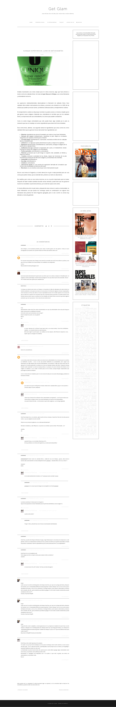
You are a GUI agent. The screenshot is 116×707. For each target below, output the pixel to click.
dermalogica (77, 340)
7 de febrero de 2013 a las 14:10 (35, 455)
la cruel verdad (87, 368)
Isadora (83, 363)
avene (81, 315)
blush (83, 324)
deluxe (83, 339)
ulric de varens (84, 427)
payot (81, 396)
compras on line (92, 335)
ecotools (90, 343)
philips (81, 400)
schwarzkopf (87, 412)
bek (92, 318)
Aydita (23, 346)
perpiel (83, 398)
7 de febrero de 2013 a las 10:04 (36, 285)
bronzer (80, 325)
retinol (91, 410)
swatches (83, 419)
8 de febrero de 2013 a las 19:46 (39, 482)
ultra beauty (90, 427)
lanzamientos (80, 372)
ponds (85, 404)
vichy (89, 430)
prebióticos (81, 405)
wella (85, 434)
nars (92, 388)
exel (83, 348)
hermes (95, 358)
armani (86, 314)
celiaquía (94, 328)
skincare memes (82, 416)
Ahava (91, 309)
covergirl (94, 336)
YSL (93, 434)
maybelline (84, 382)
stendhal (76, 419)
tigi (93, 422)
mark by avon (83, 379)
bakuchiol (94, 315)
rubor (89, 411)
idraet (82, 361)
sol (90, 417)
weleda (81, 434)
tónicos (94, 423)
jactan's (76, 365)
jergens (79, 365)
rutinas (94, 411)
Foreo (76, 352)
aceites (88, 308)
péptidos (94, 397)
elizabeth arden (78, 346)
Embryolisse (87, 346)
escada (80, 347)
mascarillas (87, 381)
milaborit (77, 386)
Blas (95, 322)
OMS (84, 394)
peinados (85, 397)
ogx (92, 392)
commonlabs (93, 333)
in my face (83, 362)
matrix (91, 381)
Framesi (83, 352)
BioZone (91, 322)
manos (91, 376)
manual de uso (78, 378)
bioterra (83, 322)
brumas (84, 325)
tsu (80, 427)
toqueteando (84, 425)
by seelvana (93, 325)
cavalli (81, 328)
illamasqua (86, 361)
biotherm (87, 322)
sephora (80, 414)
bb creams (85, 317)
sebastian (92, 412)
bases (76, 317)
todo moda (85, 423)
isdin (86, 363)
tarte (87, 419)
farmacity (77, 351)
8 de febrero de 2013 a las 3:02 (35, 498)
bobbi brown (87, 324)
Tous (89, 425)
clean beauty (88, 332)
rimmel (76, 411)
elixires (94, 344)
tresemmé (77, 427)
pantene (83, 395)
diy (78, 342)
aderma (76, 309)
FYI (88, 352)
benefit (94, 320)
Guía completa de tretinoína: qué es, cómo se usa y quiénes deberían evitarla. (86, 237)
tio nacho (81, 423)
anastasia (91, 311)
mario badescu (78, 379)
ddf (80, 339)
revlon (94, 410)
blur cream (79, 324)
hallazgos (82, 356)
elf (91, 344)
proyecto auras (93, 407)
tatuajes (90, 419)
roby (79, 411)
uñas (88, 429)
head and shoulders (89, 356)
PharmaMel (77, 400)
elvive (83, 346)
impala (76, 362)
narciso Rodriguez (87, 388)
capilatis (77, 328)
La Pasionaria (93, 367)
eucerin (94, 347)
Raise (89, 408)
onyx (86, 394)
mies (95, 385)
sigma (80, 415)
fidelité (92, 351)
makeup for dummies (80, 376)
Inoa (76, 363)
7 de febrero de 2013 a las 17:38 (48, 437)
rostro (86, 411)
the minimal (84, 422)
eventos (77, 348)
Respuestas (25, 322)
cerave (95, 329)
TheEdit (61, 22)
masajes (81, 381)
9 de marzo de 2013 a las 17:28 (44, 639)
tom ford (91, 423)
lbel (92, 372)
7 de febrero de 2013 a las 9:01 (43, 257)
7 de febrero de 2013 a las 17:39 (48, 472)
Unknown (24, 356)
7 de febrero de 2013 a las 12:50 (35, 413)
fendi (83, 351)
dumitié (76, 343)
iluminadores (92, 361)
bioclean (90, 321)
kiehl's (76, 366)
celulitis (76, 329)
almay (79, 311)
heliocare (81, 358)
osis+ (93, 394)
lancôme (94, 370)
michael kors (91, 385)
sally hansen (79, 412)
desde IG (90, 340)
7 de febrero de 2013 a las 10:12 (35, 304)
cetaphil (76, 330)
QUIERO (85, 408)
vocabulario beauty (80, 433)
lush (78, 375)
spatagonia (90, 418)
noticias (84, 392)
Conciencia (77, 336)
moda (95, 386)
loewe (76, 375)
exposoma (86, 350)
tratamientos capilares (80, 426)
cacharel (90, 326)
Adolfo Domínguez (82, 309)
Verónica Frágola (30, 325)
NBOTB (91, 389)
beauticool (90, 317)
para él (93, 395)
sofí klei (87, 416)
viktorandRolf (82, 432)
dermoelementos (83, 340)
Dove (92, 342)
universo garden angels (80, 429)
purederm (80, 408)
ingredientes (92, 362)
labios (94, 369)
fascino (80, 351)
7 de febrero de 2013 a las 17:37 (48, 394)
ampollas (87, 311)
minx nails (82, 386)
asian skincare (92, 314)
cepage (80, 329)
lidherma (77, 374)
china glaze (93, 330)
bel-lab (94, 318)
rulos (92, 411)
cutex (95, 337)
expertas (81, 350)
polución (77, 404)
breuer (77, 325)
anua (83, 314)
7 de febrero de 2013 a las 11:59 (34, 346)
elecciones (77, 344)
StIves (80, 419)
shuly (23, 579)
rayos (92, 408)
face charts (93, 350)
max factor (78, 382)
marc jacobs (93, 378)
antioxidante (91, 313)
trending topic (91, 426)
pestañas (93, 398)
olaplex (76, 394)
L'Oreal (81, 368)
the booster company (84, 421)
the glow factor (78, 422)
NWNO (89, 392)
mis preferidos (89, 386)
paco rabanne (77, 395)
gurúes (94, 355)
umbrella (94, 427)
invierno (79, 363)
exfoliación (87, 348)
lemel (95, 372)
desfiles (94, 340)
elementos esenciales (85, 344)
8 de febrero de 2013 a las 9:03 (48, 510)
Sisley (95, 415)
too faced (77, 425)
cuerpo (91, 337)
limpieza (82, 374)
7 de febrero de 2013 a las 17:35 (48, 325)
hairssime (77, 356)
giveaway (94, 354)
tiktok (95, 422)
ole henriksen (80, 394)
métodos (90, 384)
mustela (82, 388)
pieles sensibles (88, 403)
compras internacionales (82, 335)
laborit (84, 370)
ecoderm (85, 343)
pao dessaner (88, 395)
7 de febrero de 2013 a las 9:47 (35, 272)
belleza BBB (78, 320)
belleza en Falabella (88, 320)
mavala (94, 381)
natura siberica (78, 389)
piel (85, 400)
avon (87, 315)
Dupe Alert (81, 343)
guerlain (84, 355)
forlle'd (79, 352)
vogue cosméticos (91, 433)
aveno (84, 315)
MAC (86, 375)
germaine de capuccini (80, 354)
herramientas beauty (81, 359)
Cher (84, 330)
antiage (83, 313)
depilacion (88, 339)
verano (85, 430)
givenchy (77, 355)
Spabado (85, 418)
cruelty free (83, 337)
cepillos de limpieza (88, 329)
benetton (77, 321)
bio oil (87, 321)
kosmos (85, 366)
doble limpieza (86, 342)
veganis (81, 430)
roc (81, 411)
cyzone (76, 339)
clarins (81, 332)
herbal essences (90, 358)
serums (84, 414)
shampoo (88, 414)
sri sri (94, 418)
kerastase (90, 365)
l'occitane (77, 368)
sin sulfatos (84, 415)
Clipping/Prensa (52, 22)
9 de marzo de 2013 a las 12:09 (33, 600)
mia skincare (81, 385)
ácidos (92, 308)
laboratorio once (78, 370)
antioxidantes (78, 314)
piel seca (86, 401)
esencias (84, 347)
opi (88, 394)
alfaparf (94, 309)
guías (90, 355)
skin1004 (77, 416)
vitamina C (88, 432)
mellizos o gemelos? (82, 384)
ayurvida (90, 315)
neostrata (79, 390)
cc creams (89, 328)
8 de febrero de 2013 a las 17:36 (39, 520)
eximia (76, 350)
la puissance (78, 369)
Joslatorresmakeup (28, 257)
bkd (94, 322)
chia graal (88, 330)
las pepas (88, 372)
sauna (83, 412)
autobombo (77, 315)
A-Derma (84, 308)
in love (79, 362)
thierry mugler (89, 422)
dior (76, 342)
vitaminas (93, 432)
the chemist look (92, 421)
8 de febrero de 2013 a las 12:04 (35, 536)
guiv (92, 355)
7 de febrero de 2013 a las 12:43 (40, 382)
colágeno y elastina (80, 333)
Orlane (90, 394)
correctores (86, 336)
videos (91, 430)
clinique (94, 332)
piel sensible (92, 401)
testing (93, 419)
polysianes (81, 404)
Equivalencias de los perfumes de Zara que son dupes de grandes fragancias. (85, 265)
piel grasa (91, 400)
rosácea (83, 411)
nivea (93, 391)
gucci (81, 355)
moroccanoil (77, 388)
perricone (88, 398)
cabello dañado (84, 326)
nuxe (87, 392)
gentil (95, 352)
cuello (87, 337)
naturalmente (86, 389)
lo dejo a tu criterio (90, 374)
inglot (88, 362)
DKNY (81, 342)
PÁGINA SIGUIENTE (22, 689)
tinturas (77, 423)
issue (89, 363)
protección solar (85, 407)
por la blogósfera (91, 404)
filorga (95, 351)
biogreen (76, 322)
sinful (93, 415)
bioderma (94, 321)
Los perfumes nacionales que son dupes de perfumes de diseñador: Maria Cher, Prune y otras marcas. (85, 293)
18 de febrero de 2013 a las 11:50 (48, 563)
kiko (79, 366)
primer (89, 405)
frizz (86, 352)
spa (81, 418)
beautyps (87, 318)
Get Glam (58, 9)
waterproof (77, 434)
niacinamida (89, 391)
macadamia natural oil (92, 375)
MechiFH (23, 272)
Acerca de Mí (70, 22)
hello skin (85, 358)
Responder (65, 253)
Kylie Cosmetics (92, 366)
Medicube (90, 382)
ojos (94, 392)
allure (76, 311)
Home (31, 22)
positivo (76, 405)
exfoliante (93, 348)
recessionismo (82, 409)
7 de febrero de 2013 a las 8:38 (35, 245)
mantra (95, 376)
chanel (80, 330)
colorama (89, 333)
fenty (85, 351)
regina (87, 410)
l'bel (95, 366)
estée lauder (89, 347)
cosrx (91, 336)
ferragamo (88, 351)
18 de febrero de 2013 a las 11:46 (35, 549)
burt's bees (88, 325)
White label (89, 434)
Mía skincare (86, 385)
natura (94, 388)
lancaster (90, 370)
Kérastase (94, 365)
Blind (76, 324)
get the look (89, 354)
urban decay (93, 429)
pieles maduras (79, 403)
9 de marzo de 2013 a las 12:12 (33, 620)
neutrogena (83, 391)
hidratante (78, 361)
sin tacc (90, 415)
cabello (78, 326)
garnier (92, 352)
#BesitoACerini (78, 308)
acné (95, 308)
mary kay (89, 379)
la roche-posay (87, 369)
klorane (82, 366)
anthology (77, 313)
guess (87, 355)
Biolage (80, 322)
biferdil (84, 321)
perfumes (77, 398)
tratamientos (93, 425)
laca (87, 370)
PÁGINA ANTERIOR (64, 689)
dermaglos (94, 339)
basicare (80, 317)
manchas (87, 376)
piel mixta (81, 401)
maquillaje (86, 378)
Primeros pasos (40, 22)
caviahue (84, 328)
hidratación (93, 359)
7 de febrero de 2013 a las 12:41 (37, 356)
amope (82, 311)
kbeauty (83, 365)
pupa (76, 408)
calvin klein (94, 326)
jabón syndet (93, 363)
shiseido (93, 414)
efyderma (94, 343)
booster (92, 324)
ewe (81, 348)
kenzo (86, 365)
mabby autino (82, 375)
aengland (88, 309)
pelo (90, 396)
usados (76, 430)
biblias (80, 321)
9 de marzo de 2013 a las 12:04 (33, 579)
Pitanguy (94, 403)
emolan (92, 346)
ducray (95, 342)
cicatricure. (77, 332)
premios (85, 405)
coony (81, 336)
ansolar (95, 311)
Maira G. (66, 703)
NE (94, 389)
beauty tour (82, 318)
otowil (95, 394)
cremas (77, 337)
